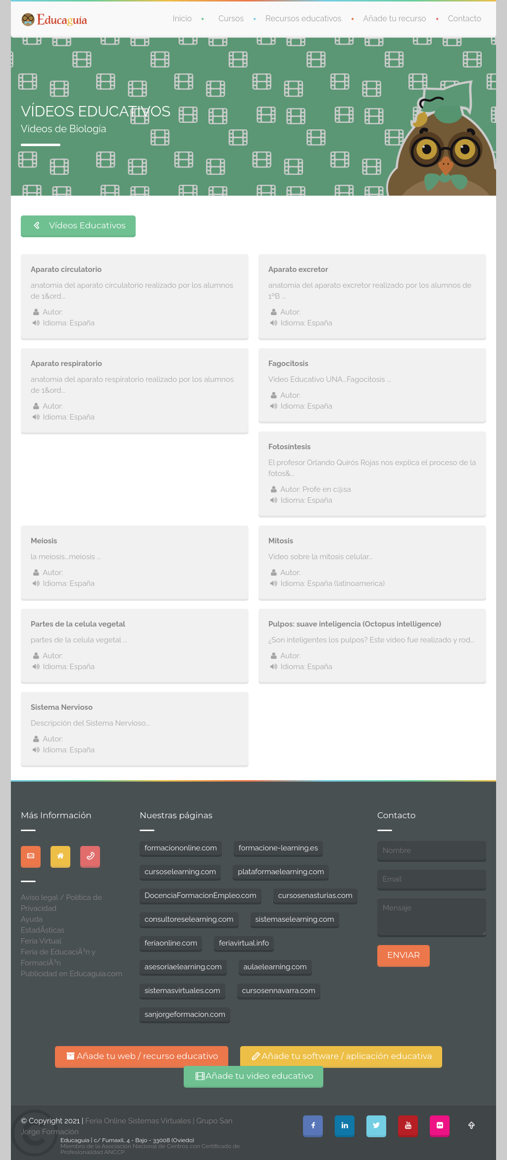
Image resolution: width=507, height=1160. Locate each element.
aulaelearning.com (275, 966)
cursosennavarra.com (278, 990)
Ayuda (32, 919)
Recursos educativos (303, 18)
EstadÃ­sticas (42, 930)
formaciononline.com (181, 848)
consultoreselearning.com (189, 919)
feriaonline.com (171, 943)
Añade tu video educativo (253, 1076)
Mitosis (280, 540)
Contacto (464, 18)
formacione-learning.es (278, 848)
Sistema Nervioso (62, 707)
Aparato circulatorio (66, 269)
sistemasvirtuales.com (182, 990)
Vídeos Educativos (78, 225)
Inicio (182, 18)
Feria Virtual (41, 941)
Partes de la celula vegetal (78, 624)
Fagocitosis (288, 363)
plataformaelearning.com (281, 871)
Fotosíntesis (289, 446)
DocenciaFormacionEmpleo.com (200, 895)
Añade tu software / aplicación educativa (341, 1056)
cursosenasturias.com (315, 895)
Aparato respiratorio (66, 363)
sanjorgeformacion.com (185, 1014)
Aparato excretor (298, 269)
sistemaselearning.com (294, 919)
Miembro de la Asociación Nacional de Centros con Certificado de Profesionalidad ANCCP (150, 1149)
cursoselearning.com (180, 871)
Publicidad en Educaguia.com (71, 973)
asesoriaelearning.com (183, 966)
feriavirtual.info (244, 943)
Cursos (231, 18)
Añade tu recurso (394, 18)
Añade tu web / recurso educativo (141, 1056)
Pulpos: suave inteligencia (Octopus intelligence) (354, 624)
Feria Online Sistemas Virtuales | (140, 1120)
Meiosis (44, 540)
